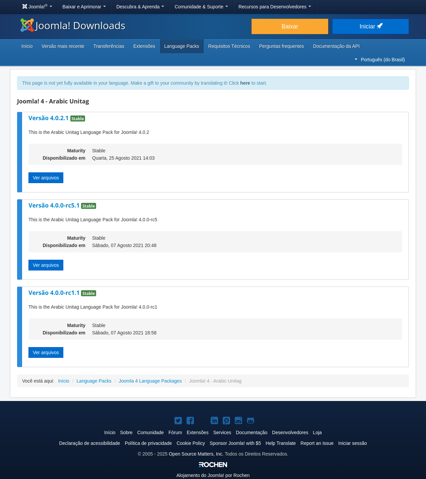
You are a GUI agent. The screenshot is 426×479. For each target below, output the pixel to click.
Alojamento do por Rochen (213, 475)
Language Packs (181, 46)
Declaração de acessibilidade (89, 443)
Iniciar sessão (352, 443)
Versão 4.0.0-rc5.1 (54, 205)
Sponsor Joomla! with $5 (235, 443)
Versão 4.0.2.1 (49, 118)
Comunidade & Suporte (201, 6)
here (245, 83)
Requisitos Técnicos (229, 46)
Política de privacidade (148, 443)
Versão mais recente (63, 46)
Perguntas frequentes (281, 46)
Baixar (290, 26)
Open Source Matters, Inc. (196, 454)
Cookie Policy (190, 443)
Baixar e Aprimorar (84, 6)
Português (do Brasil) (380, 59)
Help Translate (281, 443)
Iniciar (371, 26)
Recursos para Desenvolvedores (274, 6)
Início (26, 46)
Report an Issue (317, 443)
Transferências (108, 46)
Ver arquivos (46, 177)
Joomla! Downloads (72, 25)
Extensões (144, 46)
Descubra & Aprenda (140, 6)
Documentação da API (336, 46)
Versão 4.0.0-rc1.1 (54, 293)
